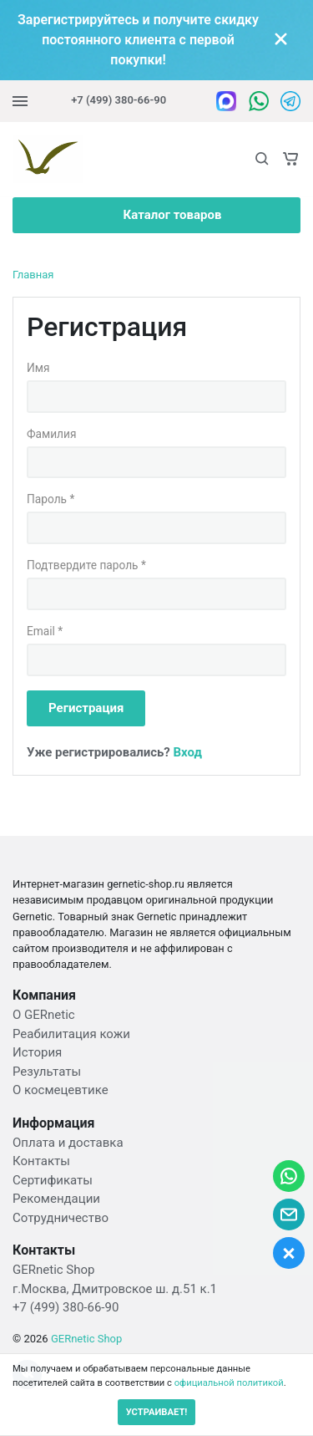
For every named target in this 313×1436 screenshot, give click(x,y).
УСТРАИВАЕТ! (157, 1412)
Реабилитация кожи (71, 1033)
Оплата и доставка (68, 1142)
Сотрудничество (61, 1217)
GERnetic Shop (86, 1338)
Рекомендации (56, 1198)
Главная (33, 274)
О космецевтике (61, 1089)
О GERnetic (44, 1014)
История (37, 1052)
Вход (188, 752)
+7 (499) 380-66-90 (118, 100)
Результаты (47, 1071)
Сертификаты (53, 1180)
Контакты (41, 1161)
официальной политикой (229, 1382)
